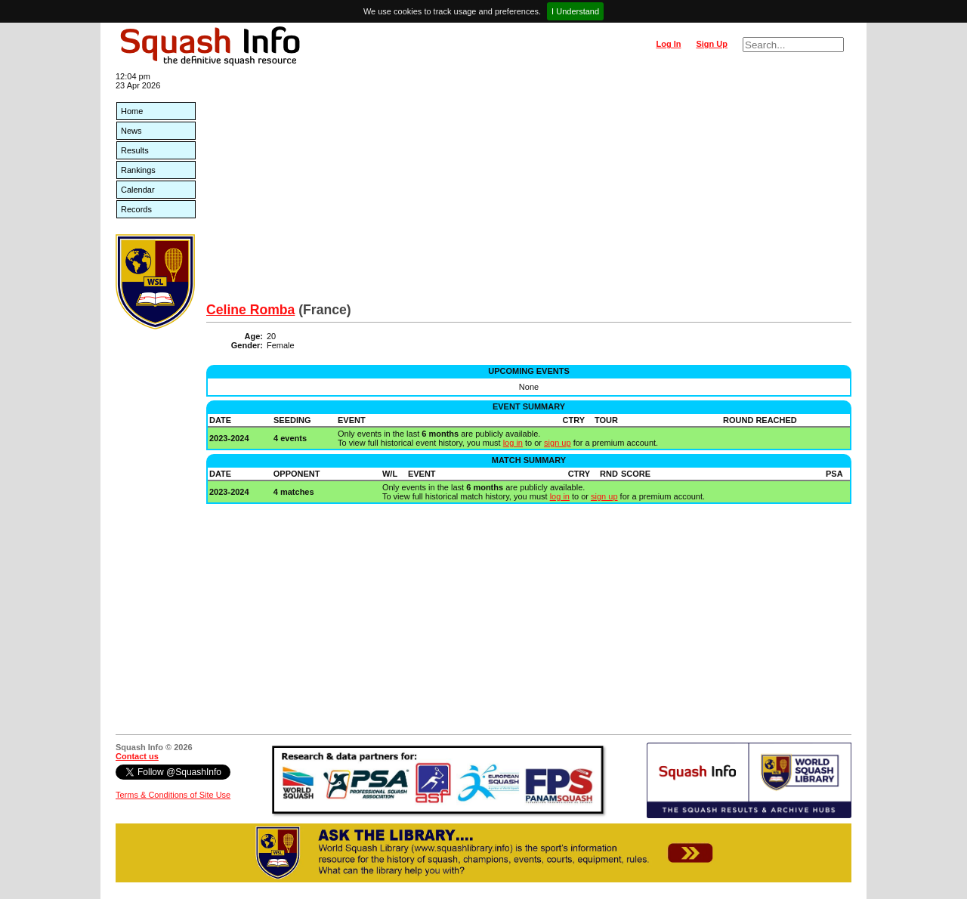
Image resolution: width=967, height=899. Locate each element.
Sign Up (712, 43)
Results (135, 150)
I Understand (575, 11)
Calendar (138, 189)
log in (513, 442)
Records (136, 209)
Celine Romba (250, 309)
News (131, 130)
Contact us (137, 756)
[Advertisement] (528, 189)
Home (132, 111)
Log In (668, 43)
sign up (557, 442)
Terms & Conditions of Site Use (173, 794)
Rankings (138, 170)
